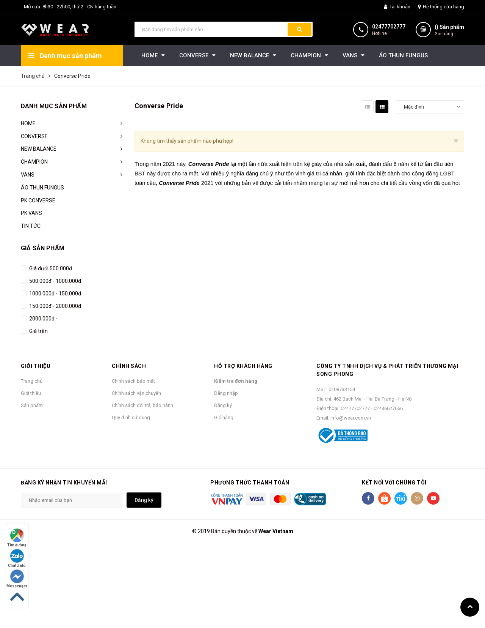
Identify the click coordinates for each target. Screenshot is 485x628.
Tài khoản (397, 6)
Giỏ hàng (223, 417)
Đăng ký (223, 405)
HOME (28, 123)
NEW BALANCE (38, 149)
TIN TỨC (31, 226)
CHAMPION (34, 162)
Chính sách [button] (129, 366)
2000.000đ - (43, 319)
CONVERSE (34, 136)
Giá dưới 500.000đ (50, 268)
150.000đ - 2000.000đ (54, 306)
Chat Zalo (17, 558)
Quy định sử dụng (131, 417)
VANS (27, 175)
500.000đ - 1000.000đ (54, 281)
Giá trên (38, 331)
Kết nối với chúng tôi (394, 483)
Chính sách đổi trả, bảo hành (142, 405)
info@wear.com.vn (350, 418)
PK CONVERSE (38, 200)
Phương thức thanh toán (249, 483)
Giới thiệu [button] (35, 366)
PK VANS (31, 213)
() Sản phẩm (449, 30)
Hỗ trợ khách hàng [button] (243, 366)
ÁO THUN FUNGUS (42, 188)
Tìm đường (17, 538)
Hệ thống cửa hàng (441, 6)
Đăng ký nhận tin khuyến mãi (64, 483)
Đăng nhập (226, 393)
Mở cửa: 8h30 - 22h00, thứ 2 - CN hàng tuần (70, 6)
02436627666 (388, 408)
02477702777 (388, 27)
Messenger (16, 579)
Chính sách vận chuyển (136, 393)
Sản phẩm (32, 405)
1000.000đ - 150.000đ (54, 293)
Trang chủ (31, 381)
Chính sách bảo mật (133, 381)
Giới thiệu (31, 393)
